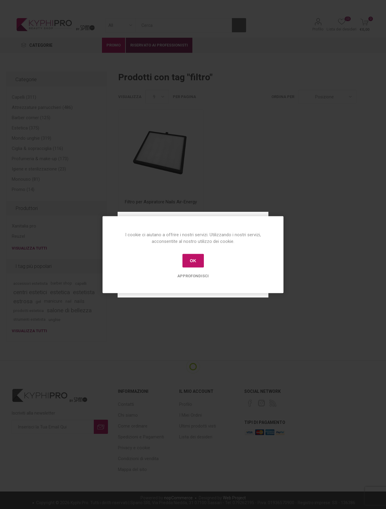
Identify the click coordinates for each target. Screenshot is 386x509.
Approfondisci (193, 275)
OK (193, 260)
